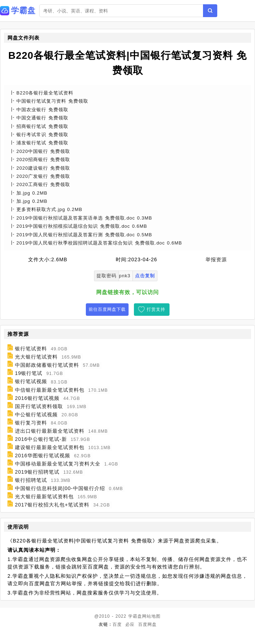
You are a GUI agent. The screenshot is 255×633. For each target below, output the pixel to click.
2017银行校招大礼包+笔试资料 (52, 505)
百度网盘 (147, 624)
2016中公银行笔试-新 (41, 439)
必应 (130, 624)
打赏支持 (156, 309)
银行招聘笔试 (31, 480)
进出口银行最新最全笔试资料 (49, 431)
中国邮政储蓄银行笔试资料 (47, 365)
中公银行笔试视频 (36, 414)
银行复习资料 (31, 423)
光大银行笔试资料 (36, 357)
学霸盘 (135, 616)
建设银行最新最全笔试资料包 (49, 447)
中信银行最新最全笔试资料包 (49, 390)
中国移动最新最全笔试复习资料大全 (57, 464)
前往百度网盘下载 (107, 309)
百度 (117, 624)
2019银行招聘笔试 (37, 472)
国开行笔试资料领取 (39, 406)
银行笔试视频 (31, 382)
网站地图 (151, 616)
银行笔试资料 (31, 348)
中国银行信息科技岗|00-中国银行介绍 (60, 488)
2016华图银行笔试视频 (42, 455)
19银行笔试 (29, 373)
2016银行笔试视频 (37, 398)
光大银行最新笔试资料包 (44, 496)
